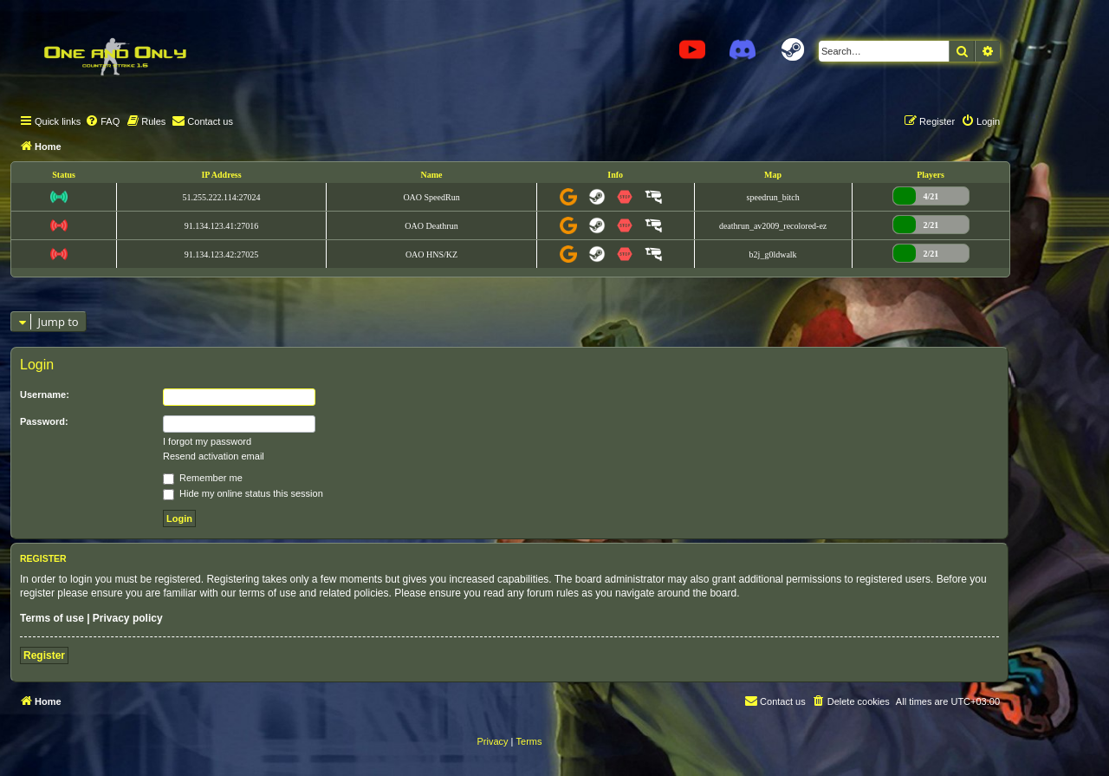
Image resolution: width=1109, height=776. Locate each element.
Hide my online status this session (243, 493)
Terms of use (52, 618)
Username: (44, 394)
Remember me (203, 478)
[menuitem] (102, 121)
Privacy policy (128, 618)
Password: (44, 421)
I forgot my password (207, 441)
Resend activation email (213, 456)
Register (44, 655)
